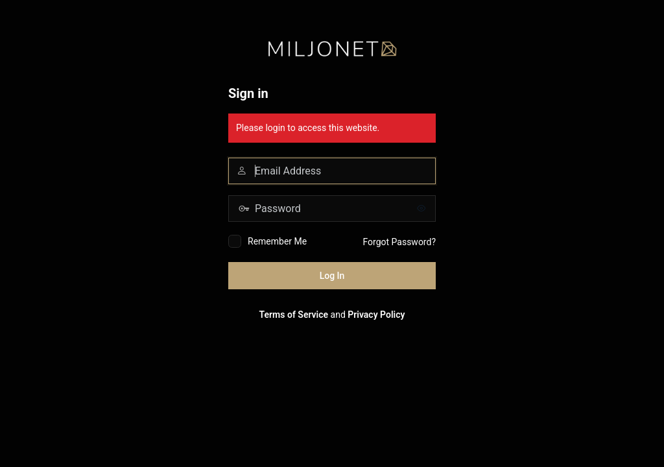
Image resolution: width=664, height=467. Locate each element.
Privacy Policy (376, 314)
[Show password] (423, 208)
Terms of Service (293, 314)
